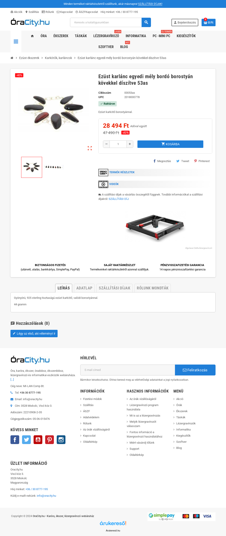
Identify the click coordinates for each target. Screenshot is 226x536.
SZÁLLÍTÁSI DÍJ (119, 199)
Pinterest (202, 161)
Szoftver (181, 441)
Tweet (182, 161)
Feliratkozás (195, 370)
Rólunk (48, 12)
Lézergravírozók (186, 423)
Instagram (61, 439)
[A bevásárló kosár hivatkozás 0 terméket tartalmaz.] (209, 22)
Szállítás (32, 12)
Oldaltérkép (90, 441)
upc (101, 97)
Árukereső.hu (113, 530)
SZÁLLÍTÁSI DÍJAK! (150, 3)
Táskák (180, 417)
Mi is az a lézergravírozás (145, 415)
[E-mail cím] (127, 370)
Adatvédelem (91, 417)
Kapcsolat (65, 12)
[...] (12, 379)
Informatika (183, 429)
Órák (179, 405)
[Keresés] (110, 22)
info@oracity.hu (46, 495)
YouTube (38, 439)
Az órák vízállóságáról (96, 429)
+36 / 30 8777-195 (127, 12)
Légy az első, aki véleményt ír (34, 333)
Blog (179, 448)
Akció (179, 399)
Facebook (14, 439)
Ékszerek (182, 411)
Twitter (26, 439)
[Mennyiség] (118, 144)
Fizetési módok (92, 399)
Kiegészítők (183, 435)
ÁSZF (80, 12)
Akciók (16, 12)
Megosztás (162, 161)
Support (134, 448)
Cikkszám (104, 92)
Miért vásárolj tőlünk (142, 442)
